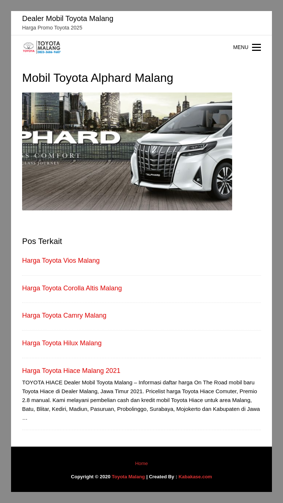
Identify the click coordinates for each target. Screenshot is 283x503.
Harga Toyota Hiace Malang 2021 (71, 370)
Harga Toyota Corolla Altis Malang (72, 288)
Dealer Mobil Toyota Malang (67, 18)
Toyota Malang (128, 476)
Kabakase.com (195, 476)
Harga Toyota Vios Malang (60, 260)
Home (141, 463)
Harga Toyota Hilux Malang (62, 343)
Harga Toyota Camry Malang (64, 315)
